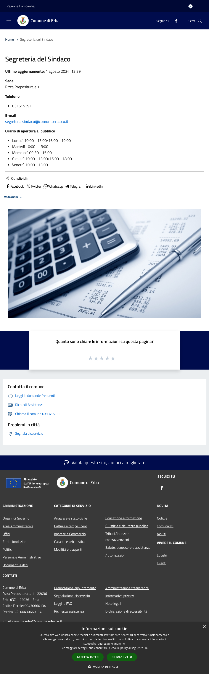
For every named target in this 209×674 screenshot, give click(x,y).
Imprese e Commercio (70, 533)
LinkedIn (94, 186)
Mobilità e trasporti (68, 549)
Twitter (33, 186)
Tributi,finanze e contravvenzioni (117, 536)
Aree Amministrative (18, 526)
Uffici (6, 533)
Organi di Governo (16, 518)
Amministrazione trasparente (127, 587)
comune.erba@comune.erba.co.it (37, 621)
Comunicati (165, 526)
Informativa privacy (119, 595)
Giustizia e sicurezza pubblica (126, 525)
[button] (104, 666)
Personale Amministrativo (22, 557)
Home (9, 39)
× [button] (204, 627)
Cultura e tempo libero (70, 526)
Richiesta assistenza (69, 611)
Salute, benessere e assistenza (127, 547)
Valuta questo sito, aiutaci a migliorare (104, 462)
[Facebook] (174, 21)
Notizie (162, 518)
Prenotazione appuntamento (75, 587)
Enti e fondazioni (15, 541)
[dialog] (104, 648)
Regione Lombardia (20, 6)
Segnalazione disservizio (72, 595)
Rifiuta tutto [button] (122, 657)
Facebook (14, 186)
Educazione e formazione (123, 518)
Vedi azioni (14, 197)
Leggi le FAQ (63, 603)
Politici (8, 549)
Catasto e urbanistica (69, 541)
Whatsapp (53, 186)
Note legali (113, 603)
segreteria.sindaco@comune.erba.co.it (36, 121)
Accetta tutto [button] (88, 657)
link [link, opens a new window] (146, 648)
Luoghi (162, 555)
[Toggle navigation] (8, 20)
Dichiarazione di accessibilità (126, 611)
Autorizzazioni (115, 555)
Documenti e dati (15, 565)
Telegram (74, 186)
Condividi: (16, 178)
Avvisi (161, 533)
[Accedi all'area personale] (190, 6)
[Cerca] (200, 20)
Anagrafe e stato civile (70, 518)
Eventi (161, 563)
